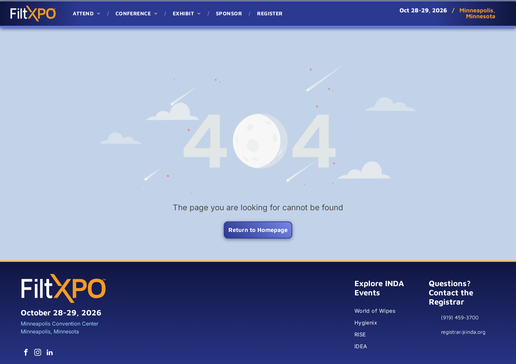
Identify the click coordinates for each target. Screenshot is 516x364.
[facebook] (25, 336)
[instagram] (36, 336)
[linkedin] (47, 336)
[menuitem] (87, 12)
